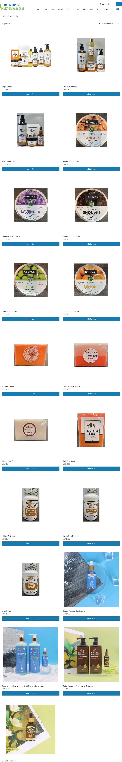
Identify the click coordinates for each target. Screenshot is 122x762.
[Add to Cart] (30, 94)
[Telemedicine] (105, 4)
